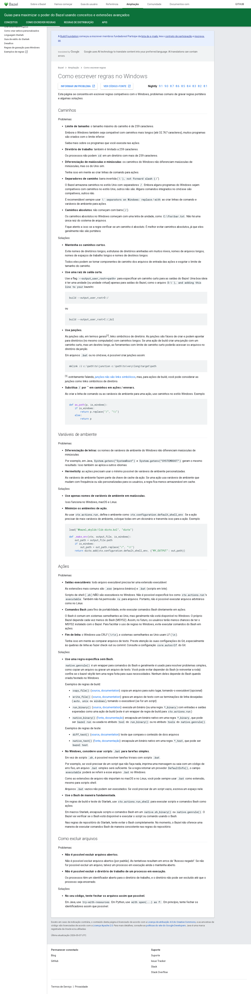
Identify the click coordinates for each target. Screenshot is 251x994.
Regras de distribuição (79, 22)
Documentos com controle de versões (190, 4)
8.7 (172, 86)
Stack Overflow (159, 972)
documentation (110, 690)
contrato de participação (178, 36)
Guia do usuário (89, 4)
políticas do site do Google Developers (166, 925)
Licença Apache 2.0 (103, 925)
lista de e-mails (149, 36)
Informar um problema (78, 86)
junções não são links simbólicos (115, 377)
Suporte (155, 955)
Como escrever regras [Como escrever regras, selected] (41, 22)
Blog (53, 955)
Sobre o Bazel (38, 4)
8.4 (189, 86)
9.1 (161, 86)
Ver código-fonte (117, 86)
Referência (112, 4)
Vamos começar (63, 4)
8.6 (177, 86)
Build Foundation (69, 36)
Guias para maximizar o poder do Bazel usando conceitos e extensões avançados (67, 15)
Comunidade (154, 4)
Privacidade (81, 986)
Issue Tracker (158, 961)
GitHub (239, 4)
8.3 (194, 86)
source (96, 690)
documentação (114, 717)
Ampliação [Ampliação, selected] (133, 4)
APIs (104, 22)
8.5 (183, 86)
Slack (154, 966)
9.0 (166, 86)
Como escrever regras (95, 67)
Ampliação (73, 67)
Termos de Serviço (61, 986)
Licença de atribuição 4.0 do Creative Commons (172, 922)
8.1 (205, 86)
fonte (100, 717)
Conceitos (11, 22)
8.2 (200, 86)
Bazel (61, 67)
